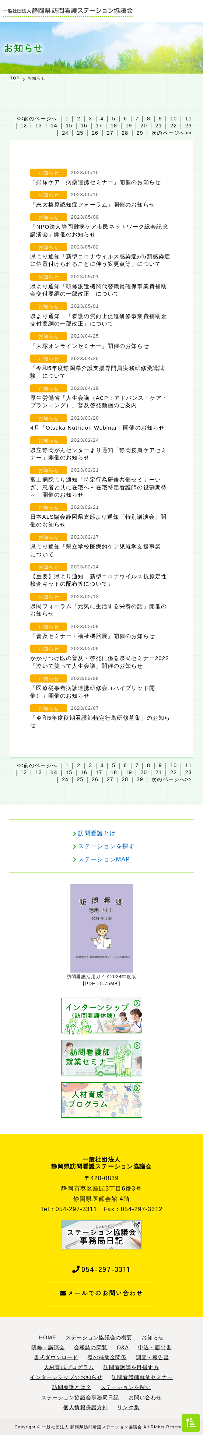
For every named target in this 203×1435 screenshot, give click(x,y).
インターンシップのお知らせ (66, 1377)
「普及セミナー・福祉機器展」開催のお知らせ (92, 636)
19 (129, 125)
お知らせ (48, 172)
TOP (15, 78)
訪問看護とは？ (71, 1387)
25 (80, 133)
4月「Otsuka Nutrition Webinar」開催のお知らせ (97, 427)
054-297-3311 (101, 1268)
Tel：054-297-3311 (69, 1209)
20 (143, 125)
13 (38, 125)
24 (65, 133)
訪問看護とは (97, 833)
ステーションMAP (104, 859)
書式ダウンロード (56, 1357)
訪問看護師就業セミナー (142, 1377)
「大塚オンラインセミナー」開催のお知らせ (89, 346)
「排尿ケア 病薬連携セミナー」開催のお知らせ (95, 182)
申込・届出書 (155, 1347)
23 (188, 125)
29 (140, 133)
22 (173, 125)
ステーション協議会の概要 (99, 1337)
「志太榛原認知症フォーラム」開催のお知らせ (92, 204)
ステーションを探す (106, 846)
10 (173, 118)
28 (125, 133)
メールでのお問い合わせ (101, 1292)
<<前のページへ (37, 118)
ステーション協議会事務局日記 (80, 1397)
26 (95, 133)
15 (69, 125)
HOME (47, 1337)
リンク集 (128, 1407)
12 (23, 125)
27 (110, 133)
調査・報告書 (152, 1357)
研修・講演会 (48, 1347)
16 (84, 125)
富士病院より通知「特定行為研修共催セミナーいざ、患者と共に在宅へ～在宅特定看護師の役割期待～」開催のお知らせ (98, 487)
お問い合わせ (145, 1397)
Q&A (123, 1347)
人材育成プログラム (69, 1367)
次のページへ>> (171, 133)
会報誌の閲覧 (91, 1347)
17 (99, 125)
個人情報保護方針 (85, 1407)
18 (114, 125)
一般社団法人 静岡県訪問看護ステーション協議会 (92, 1427)
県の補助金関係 (107, 1357)
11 (188, 118)
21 (158, 125)
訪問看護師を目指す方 (131, 1367)
